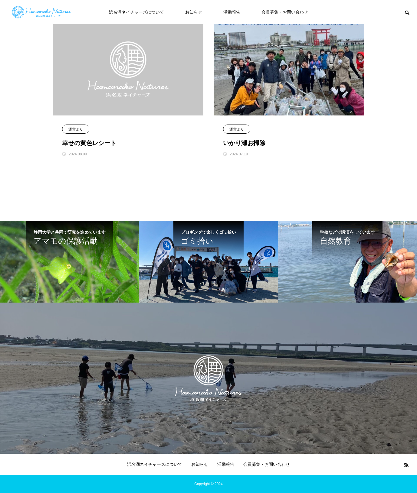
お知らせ (193, 12)
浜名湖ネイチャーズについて (136, 12)
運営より (75, 129)
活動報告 (231, 12)
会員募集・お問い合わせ (284, 12)
